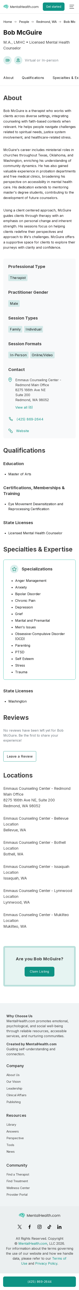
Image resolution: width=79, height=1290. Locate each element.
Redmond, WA (46, 22)
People (24, 22)
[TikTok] (49, 1226)
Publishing (13, 1102)
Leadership (14, 1088)
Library (11, 1125)
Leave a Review (20, 756)
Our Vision (13, 1082)
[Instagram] (39, 1226)
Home (7, 22)
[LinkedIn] (59, 1226)
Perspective (15, 1138)
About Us (13, 1075)
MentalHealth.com (32, 1243)
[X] (19, 1226)
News (10, 1152)
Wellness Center (18, 1188)
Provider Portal (17, 1195)
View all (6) (24, 407)
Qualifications (33, 78)
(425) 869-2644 (30, 419)
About (8, 78)
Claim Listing (39, 971)
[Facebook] (29, 1226)
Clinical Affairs (16, 1095)
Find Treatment (17, 1181)
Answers (12, 1131)
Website (22, 431)
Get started (53, 6)
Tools (10, 1145)
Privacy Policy (46, 1263)
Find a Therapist (17, 1174)
